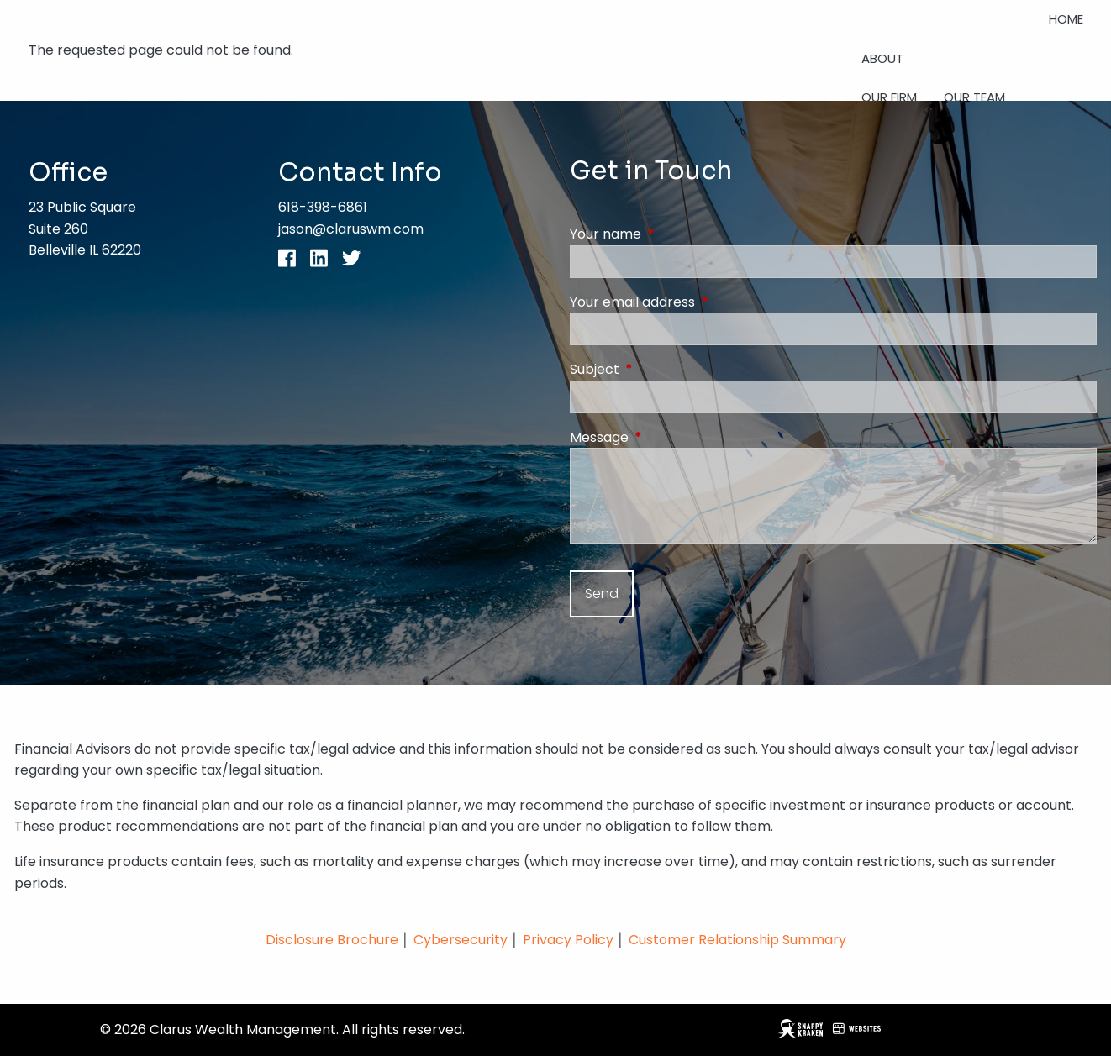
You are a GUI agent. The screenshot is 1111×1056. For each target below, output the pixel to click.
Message (666, 437)
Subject (662, 369)
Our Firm (889, 97)
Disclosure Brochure (332, 939)
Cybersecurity (460, 939)
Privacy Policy (570, 939)
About (882, 58)
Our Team (974, 97)
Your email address (699, 302)
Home (1066, 19)
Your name (673, 234)
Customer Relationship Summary (737, 939)
